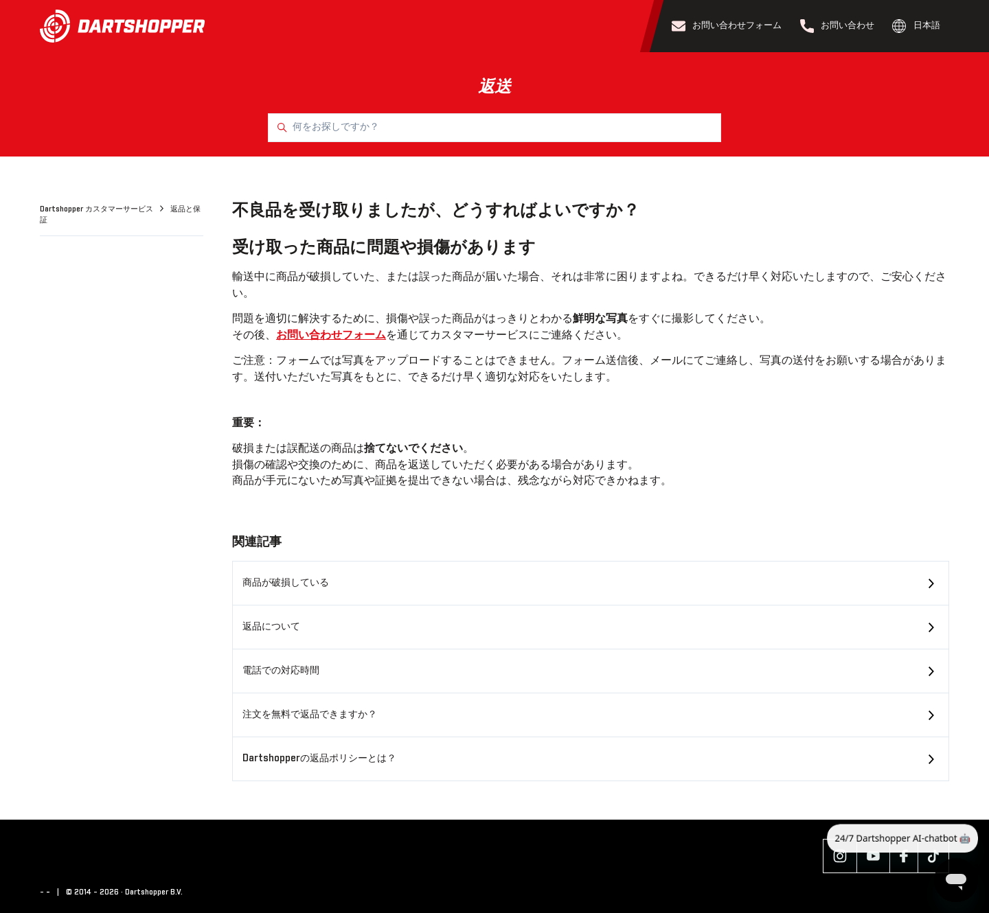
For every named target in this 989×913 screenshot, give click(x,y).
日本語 (916, 26)
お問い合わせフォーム (727, 26)
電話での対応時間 (280, 670)
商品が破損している (285, 583)
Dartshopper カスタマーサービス (97, 209)
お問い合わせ (837, 26)
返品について (271, 627)
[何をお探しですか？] (494, 127)
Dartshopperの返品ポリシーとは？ (319, 758)
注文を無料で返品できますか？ (309, 714)
